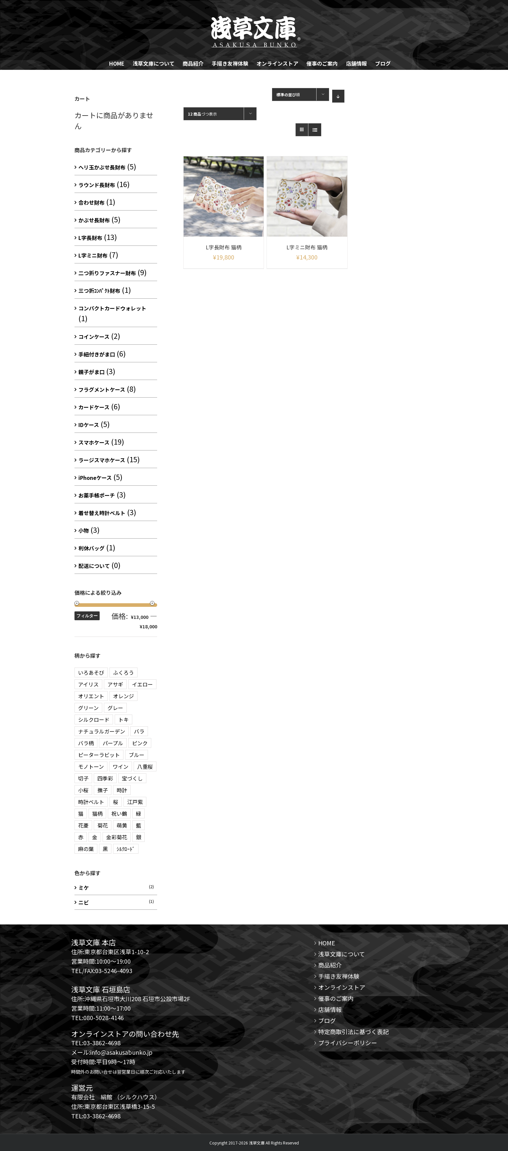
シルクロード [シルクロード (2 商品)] (93, 719)
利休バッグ (91, 548)
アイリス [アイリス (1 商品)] (88, 684)
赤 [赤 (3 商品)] (80, 837)
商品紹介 (330, 965)
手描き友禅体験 (338, 976)
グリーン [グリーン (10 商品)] (88, 708)
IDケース (88, 425)
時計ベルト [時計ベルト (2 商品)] (91, 802)
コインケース (93, 336)
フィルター (87, 616)
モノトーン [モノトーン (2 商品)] (91, 766)
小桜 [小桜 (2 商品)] (83, 790)
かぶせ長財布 (94, 220)
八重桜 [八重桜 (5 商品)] (145, 766)
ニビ (83, 902)
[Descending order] (338, 96)
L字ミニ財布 (92, 255)
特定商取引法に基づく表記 (353, 1031)
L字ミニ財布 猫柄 (307, 247)
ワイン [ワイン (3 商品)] (120, 766)
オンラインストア (341, 987)
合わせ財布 (91, 202)
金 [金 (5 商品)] (94, 837)
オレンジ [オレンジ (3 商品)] (123, 696)
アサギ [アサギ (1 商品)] (115, 684)
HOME (326, 942)
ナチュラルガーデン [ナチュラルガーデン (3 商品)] (101, 731)
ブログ (327, 1020)
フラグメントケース (101, 389)
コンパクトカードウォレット (112, 308)
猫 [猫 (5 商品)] (80, 813)
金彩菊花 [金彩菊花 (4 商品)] (116, 837)
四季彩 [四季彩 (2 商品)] (105, 778)
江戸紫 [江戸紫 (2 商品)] (135, 802)
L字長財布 (90, 238)
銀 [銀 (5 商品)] (138, 837)
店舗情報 (330, 1009)
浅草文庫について (341, 954)
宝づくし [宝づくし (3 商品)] (132, 778)
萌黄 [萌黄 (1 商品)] (122, 825)
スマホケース (93, 442)
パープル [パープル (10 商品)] (113, 743)
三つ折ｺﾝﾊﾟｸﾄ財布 (99, 290)
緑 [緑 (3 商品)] (138, 813)
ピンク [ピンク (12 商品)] (140, 743)
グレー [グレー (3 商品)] (115, 708)
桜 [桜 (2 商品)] (115, 802)
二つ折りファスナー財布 (107, 273)
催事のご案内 (335, 998)
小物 (83, 530)
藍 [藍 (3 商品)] (138, 825)
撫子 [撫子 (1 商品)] (102, 790)
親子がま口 (91, 372)
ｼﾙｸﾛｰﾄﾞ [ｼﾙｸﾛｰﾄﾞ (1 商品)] (126, 849)
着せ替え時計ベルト (101, 513)
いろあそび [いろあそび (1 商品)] (91, 672)
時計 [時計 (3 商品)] (122, 790)
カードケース (93, 407)
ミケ (83, 887)
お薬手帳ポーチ (96, 495)
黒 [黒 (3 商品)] (105, 849)
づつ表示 (202, 114)
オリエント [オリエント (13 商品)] (91, 696)
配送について (94, 566)
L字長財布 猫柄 (223, 247)
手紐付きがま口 (96, 354)
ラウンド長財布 (96, 185)
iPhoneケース (95, 477)
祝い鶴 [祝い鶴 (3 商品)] (119, 813)
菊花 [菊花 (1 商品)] (102, 825)
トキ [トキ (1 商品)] (123, 719)
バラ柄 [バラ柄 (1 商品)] (86, 743)
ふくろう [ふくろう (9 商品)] (123, 672)
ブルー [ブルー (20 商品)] (136, 755)
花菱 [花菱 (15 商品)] (83, 825)
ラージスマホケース (101, 460)
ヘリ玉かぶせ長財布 (101, 167)
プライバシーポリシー (347, 1042)
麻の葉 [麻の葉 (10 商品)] (86, 849)
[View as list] (314, 129)
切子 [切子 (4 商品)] (83, 778)
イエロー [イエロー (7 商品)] (142, 684)
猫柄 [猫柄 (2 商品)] (97, 813)
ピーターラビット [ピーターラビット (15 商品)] (99, 755)
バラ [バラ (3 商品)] (139, 731)
